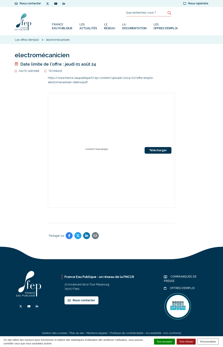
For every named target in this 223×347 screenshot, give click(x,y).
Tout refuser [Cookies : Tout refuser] (186, 341)
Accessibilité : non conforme (163, 333)
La (134, 26)
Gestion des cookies (54, 333)
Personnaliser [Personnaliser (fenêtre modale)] (208, 341)
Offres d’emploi (182, 288)
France (62, 26)
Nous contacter (81, 300)
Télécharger (158, 150)
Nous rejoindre (195, 3)
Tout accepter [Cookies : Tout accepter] (164, 341)
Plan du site (77, 333)
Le (109, 26)
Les (88, 26)
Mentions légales (97, 333)
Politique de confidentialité (126, 333)
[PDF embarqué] (97, 149)
